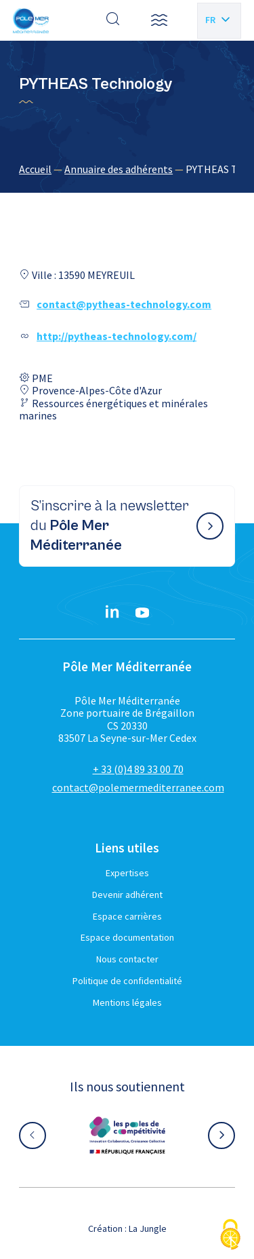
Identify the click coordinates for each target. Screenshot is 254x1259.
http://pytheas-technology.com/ (116, 336)
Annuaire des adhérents (118, 169)
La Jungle (148, 1228)
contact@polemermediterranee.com (138, 787)
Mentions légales (127, 1002)
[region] (127, 169)
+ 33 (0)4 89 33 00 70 (138, 769)
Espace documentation (127, 937)
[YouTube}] (142, 613)
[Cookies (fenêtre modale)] (230, 1235)
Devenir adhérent (127, 894)
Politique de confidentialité (127, 981)
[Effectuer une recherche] (113, 20)
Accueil (35, 169)
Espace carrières (127, 916)
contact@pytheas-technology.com (124, 304)
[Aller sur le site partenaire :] (127, 1135)
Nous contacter (127, 959)
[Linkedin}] (112, 613)
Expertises (127, 873)
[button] (159, 20)
